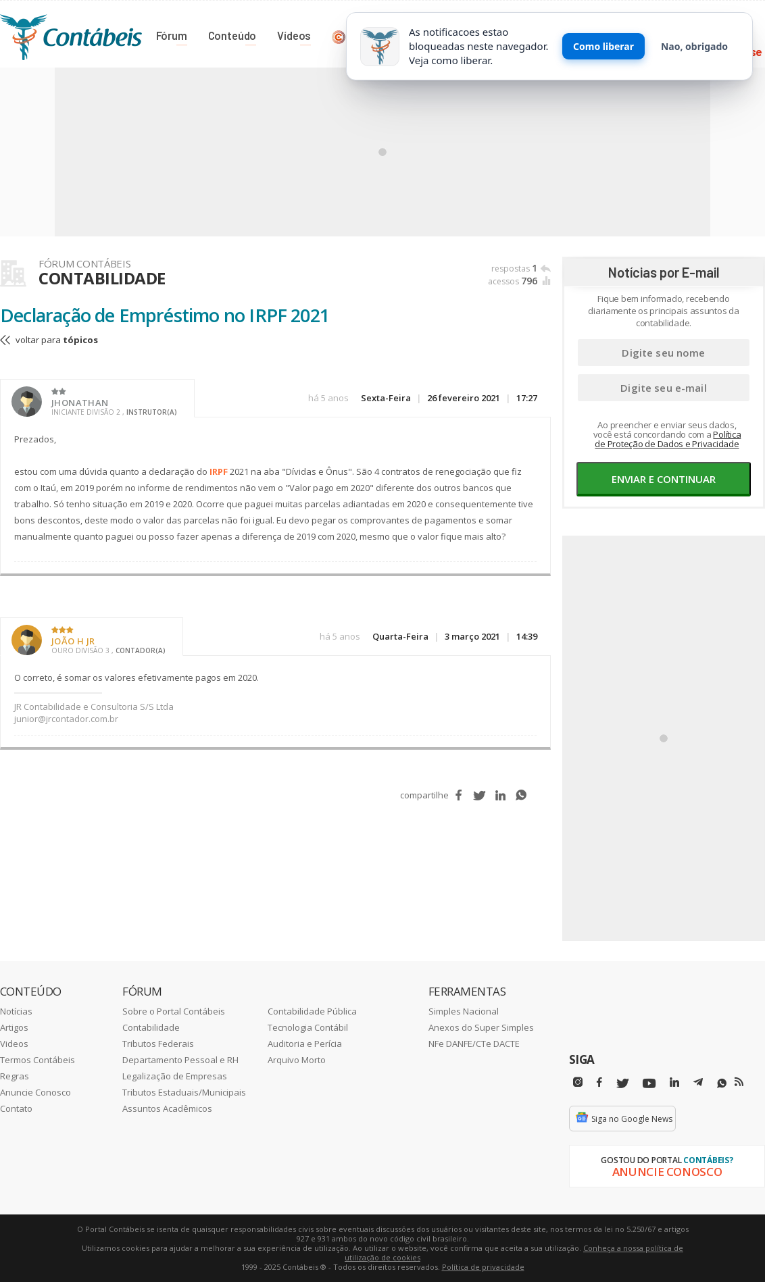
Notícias (16, 1011)
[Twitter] (622, 1083)
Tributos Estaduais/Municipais (184, 1092)
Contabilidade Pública (312, 1011)
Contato (16, 1108)
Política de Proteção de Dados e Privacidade (668, 439)
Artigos (14, 1027)
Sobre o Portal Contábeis (173, 1011)
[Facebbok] (599, 1082)
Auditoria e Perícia (305, 1043)
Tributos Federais (158, 1043)
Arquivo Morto (297, 1060)
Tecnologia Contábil (308, 1027)
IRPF (218, 471)
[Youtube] (649, 1083)
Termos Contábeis (37, 1060)
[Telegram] (698, 1084)
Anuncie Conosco (35, 1092)
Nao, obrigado (694, 46)
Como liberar (603, 46)
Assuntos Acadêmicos (167, 1108)
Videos (14, 1043)
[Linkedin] (674, 1082)
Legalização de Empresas (174, 1076)
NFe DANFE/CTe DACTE (474, 1043)
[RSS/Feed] (739, 1082)
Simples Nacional (463, 1011)
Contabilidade (151, 1027)
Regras (14, 1076)
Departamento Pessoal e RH (180, 1060)
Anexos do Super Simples (481, 1027)
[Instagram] (578, 1082)
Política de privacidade (483, 1267)
